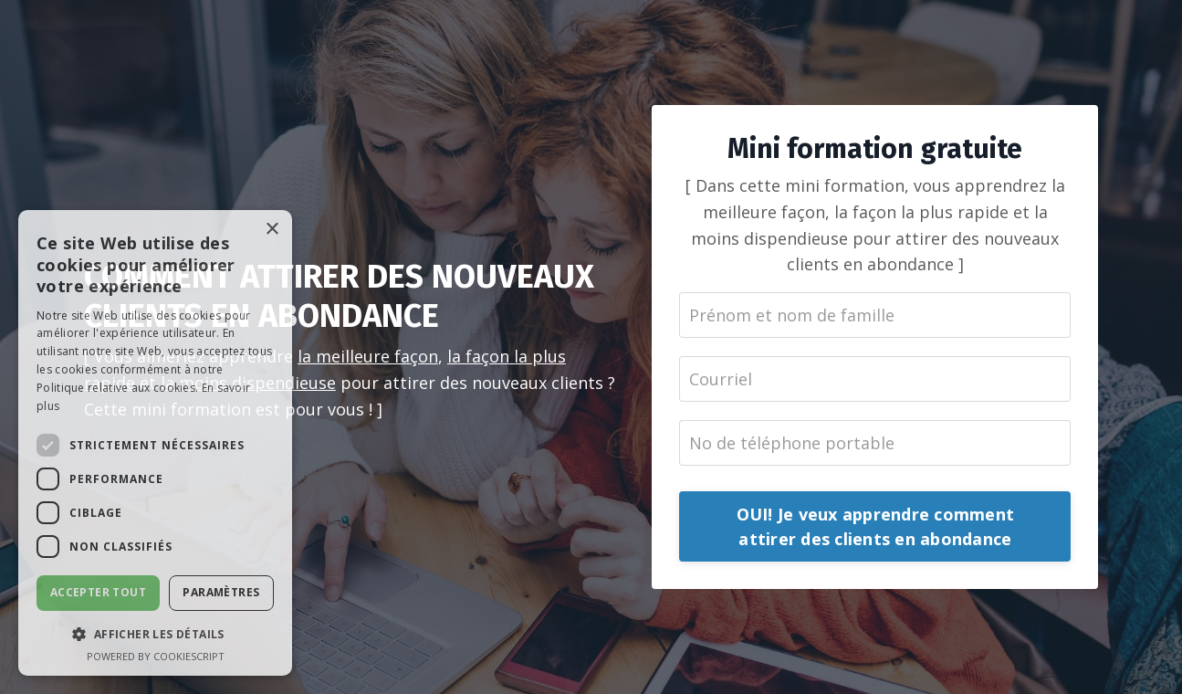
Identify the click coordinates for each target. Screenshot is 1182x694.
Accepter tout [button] (98, 592)
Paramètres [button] (221, 592)
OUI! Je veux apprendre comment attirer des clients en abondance (876, 526)
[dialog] (155, 443)
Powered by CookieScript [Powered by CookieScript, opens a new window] (156, 656)
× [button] (271, 230)
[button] (155, 634)
